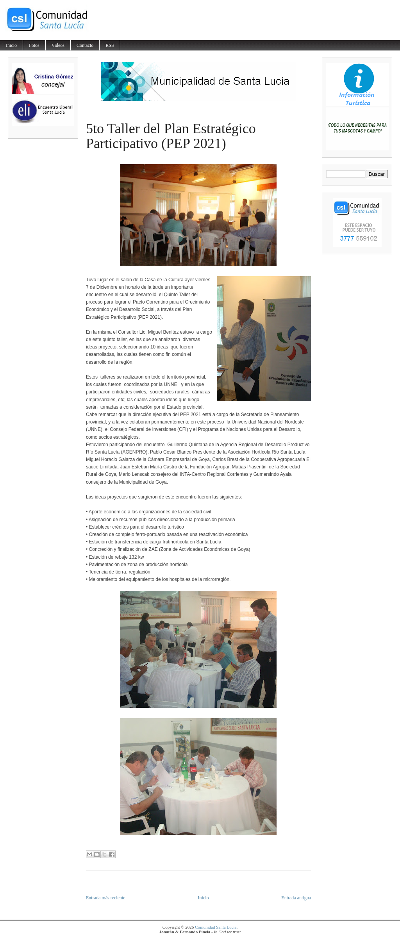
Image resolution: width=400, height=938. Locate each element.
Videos (58, 45)
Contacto (85, 45)
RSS (109, 45)
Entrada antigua (296, 897)
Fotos (34, 45)
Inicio (11, 45)
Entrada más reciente (105, 897)
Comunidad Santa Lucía (215, 927)
